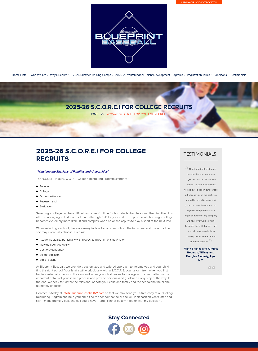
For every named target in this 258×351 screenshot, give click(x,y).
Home (94, 114)
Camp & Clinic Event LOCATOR (199, 2)
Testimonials (238, 75)
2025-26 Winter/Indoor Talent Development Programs (149, 75)
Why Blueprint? (59, 75)
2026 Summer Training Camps (92, 75)
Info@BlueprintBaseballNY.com (83, 293)
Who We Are (38, 75)
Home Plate (19, 75)
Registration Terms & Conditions (207, 75)
